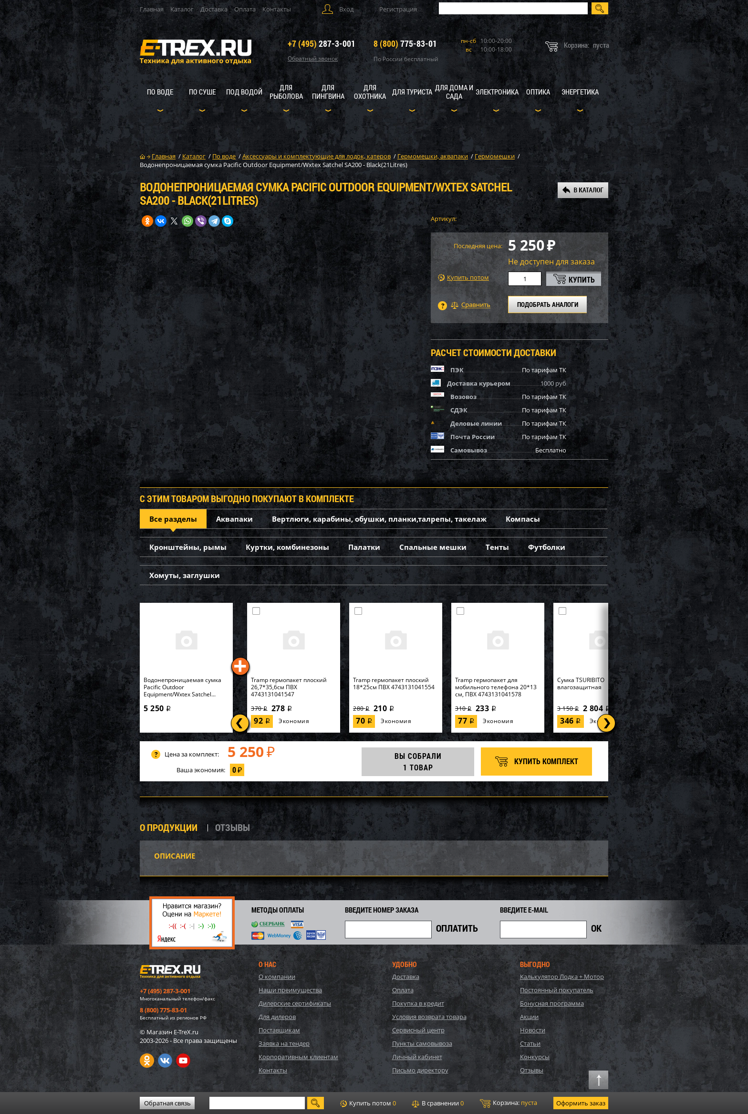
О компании (277, 976)
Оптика (538, 91)
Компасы (523, 519)
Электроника (497, 91)
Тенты (497, 547)
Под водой (244, 91)
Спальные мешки (433, 547)
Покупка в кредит (418, 1003)
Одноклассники (147, 1060)
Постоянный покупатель (556, 990)
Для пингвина (328, 92)
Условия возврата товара (429, 1016)
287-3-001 (321, 43)
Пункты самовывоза (422, 1043)
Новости (532, 1030)
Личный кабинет (417, 1056)
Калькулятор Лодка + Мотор (562, 976)
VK (165, 1060)
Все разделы (173, 519)
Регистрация (398, 9)
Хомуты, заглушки (184, 575)
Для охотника (370, 92)
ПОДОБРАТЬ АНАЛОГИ (547, 304)
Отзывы (531, 1070)
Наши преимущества (290, 990)
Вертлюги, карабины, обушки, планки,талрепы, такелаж (379, 519)
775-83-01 (405, 43)
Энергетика (580, 91)
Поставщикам (279, 1030)
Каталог (182, 9)
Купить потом (463, 277)
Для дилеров (277, 1016)
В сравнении (438, 1103)
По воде (160, 91)
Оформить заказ (580, 1103)
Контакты (276, 9)
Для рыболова (286, 92)
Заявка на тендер (284, 1043)
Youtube (183, 1060)
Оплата (245, 9)
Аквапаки (234, 519)
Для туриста (412, 91)
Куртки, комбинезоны (287, 547)
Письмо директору (420, 1070)
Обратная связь (167, 1103)
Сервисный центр (418, 1030)
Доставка (214, 9)
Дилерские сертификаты (295, 1003)
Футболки (546, 547)
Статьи (530, 1043)
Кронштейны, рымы (188, 547)
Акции (529, 1016)
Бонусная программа (552, 1003)
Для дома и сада (454, 92)
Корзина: (508, 1103)
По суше (202, 91)
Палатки (364, 547)
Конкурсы (535, 1056)
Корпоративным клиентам (298, 1056)
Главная (152, 9)
